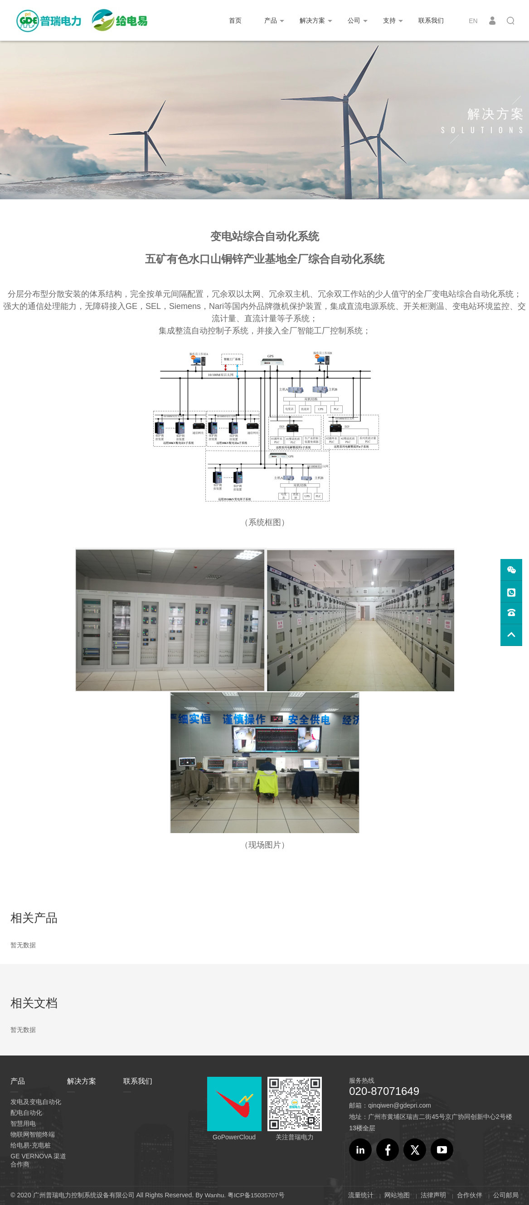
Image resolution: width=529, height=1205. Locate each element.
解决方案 (312, 20)
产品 (270, 20)
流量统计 (361, 1195)
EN (473, 20)
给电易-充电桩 (30, 1145)
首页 (235, 20)
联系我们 (431, 20)
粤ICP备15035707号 (257, 1195)
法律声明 (433, 1195)
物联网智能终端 (32, 1134)
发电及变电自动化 (35, 1101)
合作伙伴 (469, 1195)
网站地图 (397, 1195)
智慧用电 (23, 1123)
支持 (389, 20)
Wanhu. (215, 1195)
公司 (354, 20)
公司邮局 (506, 1195)
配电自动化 (26, 1112)
